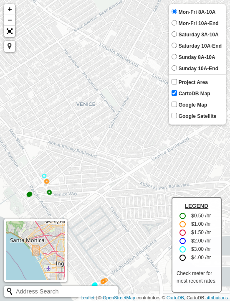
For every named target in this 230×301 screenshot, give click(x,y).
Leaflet (87, 297)
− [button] (10, 20)
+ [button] (10, 10)
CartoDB (175, 297)
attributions (216, 297)
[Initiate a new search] (9, 291)
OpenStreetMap (119, 297)
